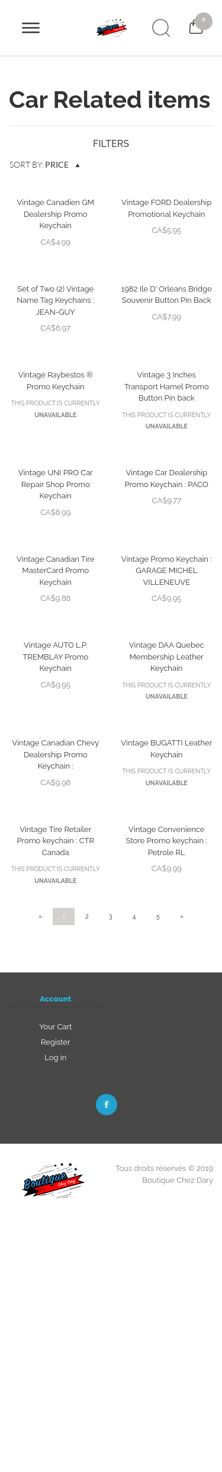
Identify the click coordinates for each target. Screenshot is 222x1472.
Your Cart (55, 1026)
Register (55, 1042)
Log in (55, 1057)
